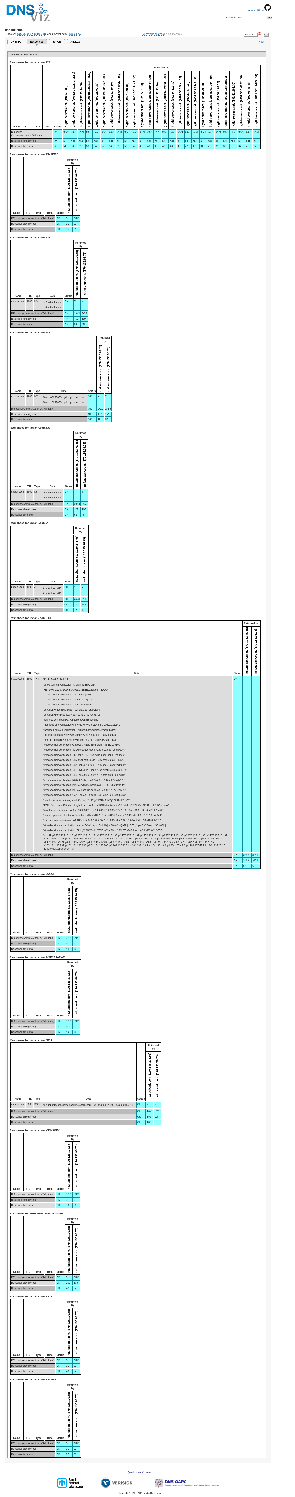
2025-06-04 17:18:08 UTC (31, 34)
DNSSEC (16, 41)
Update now (74, 34)
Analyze (75, 41)
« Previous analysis (153, 34)
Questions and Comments (140, 1472)
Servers (57, 41)
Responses (36, 41)
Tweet (260, 41)
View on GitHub (259, 10)
